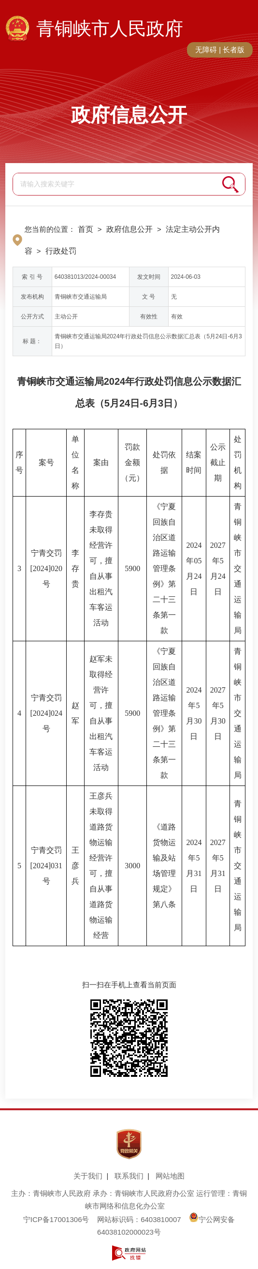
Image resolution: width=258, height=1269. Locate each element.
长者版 (233, 49)
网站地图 (170, 1176)
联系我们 (129, 1176)
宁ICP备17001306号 (56, 1219)
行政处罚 (60, 251)
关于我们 (87, 1176)
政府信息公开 (129, 114)
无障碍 (206, 49)
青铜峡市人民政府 (109, 28)
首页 (85, 229)
